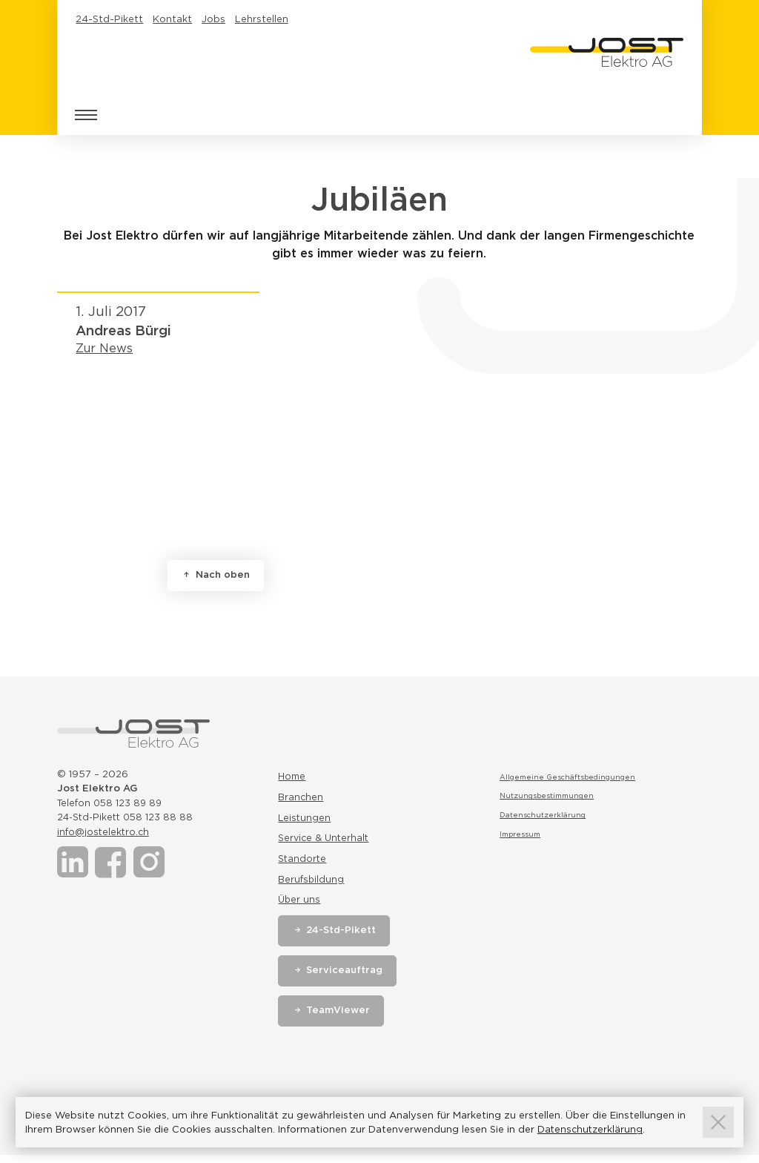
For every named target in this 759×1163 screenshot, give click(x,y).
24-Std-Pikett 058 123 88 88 (128, 817)
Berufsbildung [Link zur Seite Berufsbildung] (311, 885)
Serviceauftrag (348, 978)
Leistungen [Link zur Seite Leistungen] (305, 820)
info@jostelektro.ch (105, 831)
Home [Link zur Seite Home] (292, 777)
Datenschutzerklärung (543, 814)
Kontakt (172, 18)
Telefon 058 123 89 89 (112, 802)
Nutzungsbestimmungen (548, 795)
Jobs (213, 18)
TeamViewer (340, 1018)
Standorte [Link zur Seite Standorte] (303, 863)
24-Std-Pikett (109, 18)
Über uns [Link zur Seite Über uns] (300, 906)
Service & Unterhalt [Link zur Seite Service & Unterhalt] (325, 842)
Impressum (521, 833)
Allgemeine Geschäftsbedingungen (568, 776)
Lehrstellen (261, 18)
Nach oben (225, 575)
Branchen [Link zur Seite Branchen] (301, 798)
